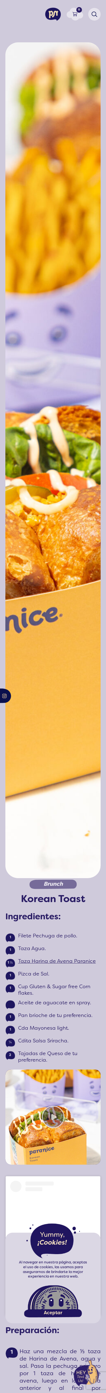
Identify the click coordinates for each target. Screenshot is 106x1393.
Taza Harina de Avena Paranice (57, 961)
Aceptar (53, 1313)
